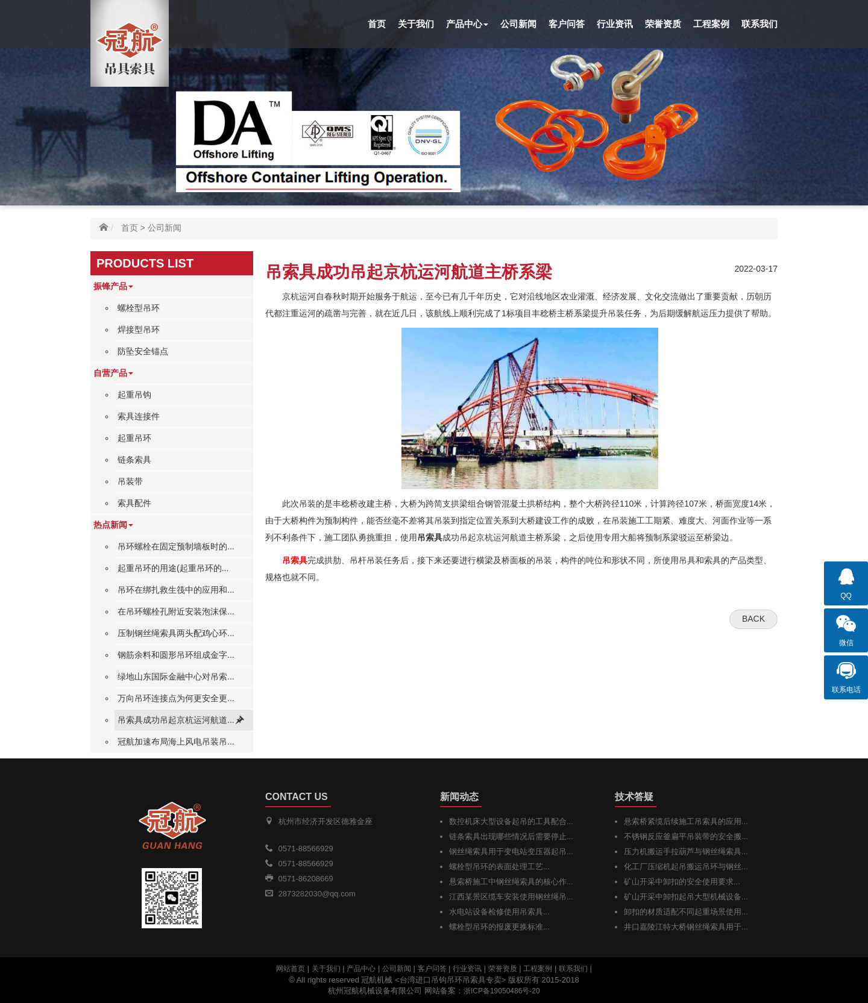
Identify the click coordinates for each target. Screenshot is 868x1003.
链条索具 (134, 459)
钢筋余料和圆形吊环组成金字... (176, 655)
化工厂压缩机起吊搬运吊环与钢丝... (686, 866)
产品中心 (467, 24)
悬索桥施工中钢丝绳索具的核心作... (511, 881)
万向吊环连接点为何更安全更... (176, 698)
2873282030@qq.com (317, 893)
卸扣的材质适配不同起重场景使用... (686, 911)
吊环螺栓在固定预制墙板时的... (176, 546)
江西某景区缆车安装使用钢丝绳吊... (511, 896)
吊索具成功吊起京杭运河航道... (176, 720)
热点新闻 (113, 525)
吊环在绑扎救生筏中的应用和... (176, 590)
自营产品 (113, 373)
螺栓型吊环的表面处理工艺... (499, 866)
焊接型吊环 (139, 329)
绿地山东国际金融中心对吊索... (176, 676)
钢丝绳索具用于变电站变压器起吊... (511, 851)
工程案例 (711, 24)
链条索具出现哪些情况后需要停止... (511, 836)
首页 (377, 24)
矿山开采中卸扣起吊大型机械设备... (686, 896)
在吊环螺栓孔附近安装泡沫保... (176, 611)
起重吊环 (134, 438)
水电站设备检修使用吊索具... (499, 911)
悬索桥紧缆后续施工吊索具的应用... (686, 821)
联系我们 (759, 24)
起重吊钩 (134, 394)
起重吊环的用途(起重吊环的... (173, 568)
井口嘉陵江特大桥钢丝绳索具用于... (686, 926)
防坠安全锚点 (143, 351)
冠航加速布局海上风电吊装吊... (176, 741)
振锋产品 (113, 286)
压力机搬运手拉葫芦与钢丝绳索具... (686, 851)
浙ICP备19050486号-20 (502, 991)
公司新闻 (518, 24)
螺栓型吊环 (139, 308)
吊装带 (130, 481)
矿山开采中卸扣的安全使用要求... (682, 881)
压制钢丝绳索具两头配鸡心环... (176, 633)
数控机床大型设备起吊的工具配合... (511, 821)
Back (753, 618)
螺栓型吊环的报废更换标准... (499, 926)
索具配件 (134, 503)
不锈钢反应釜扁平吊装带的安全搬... (686, 836)
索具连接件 (139, 416)
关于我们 (416, 24)
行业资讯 (615, 24)
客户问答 (567, 24)
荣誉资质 (663, 24)
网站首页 (290, 968)
